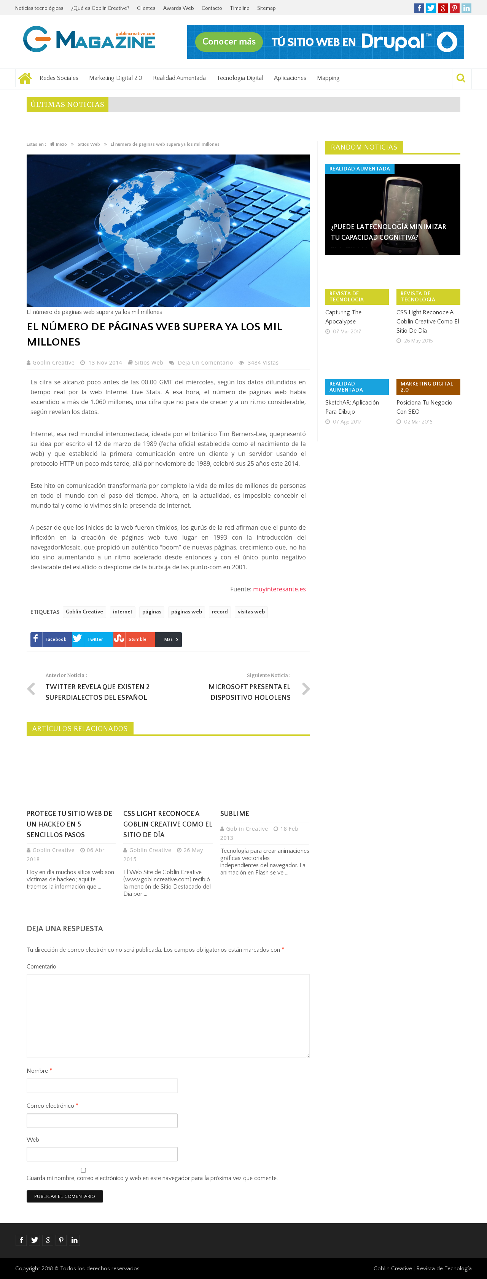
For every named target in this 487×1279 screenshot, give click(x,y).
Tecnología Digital (239, 78)
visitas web (251, 612)
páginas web (186, 612)
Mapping (328, 78)
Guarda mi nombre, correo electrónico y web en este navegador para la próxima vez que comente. (152, 1178)
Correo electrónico (52, 1105)
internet (122, 612)
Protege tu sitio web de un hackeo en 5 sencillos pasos (69, 824)
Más (168, 639)
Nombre (39, 1070)
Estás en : (36, 144)
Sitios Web (149, 362)
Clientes (146, 8)
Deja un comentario (205, 362)
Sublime (234, 814)
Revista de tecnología (346, 297)
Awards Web (178, 8)
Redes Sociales (59, 78)
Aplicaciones (290, 78)
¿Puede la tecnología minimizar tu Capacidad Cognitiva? (388, 232)
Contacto (212, 8)
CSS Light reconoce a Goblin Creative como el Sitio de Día (167, 824)
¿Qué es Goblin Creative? (100, 8)
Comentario (41, 966)
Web (33, 1139)
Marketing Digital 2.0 (115, 78)
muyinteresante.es (279, 589)
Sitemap (266, 8)
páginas (151, 612)
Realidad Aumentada (179, 78)
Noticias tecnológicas (39, 8)
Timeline (240, 8)
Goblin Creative (54, 362)
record (220, 612)
